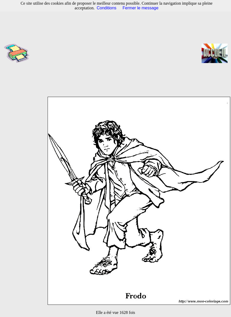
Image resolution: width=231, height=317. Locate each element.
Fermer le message (140, 8)
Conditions (107, 8)
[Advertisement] (117, 53)
